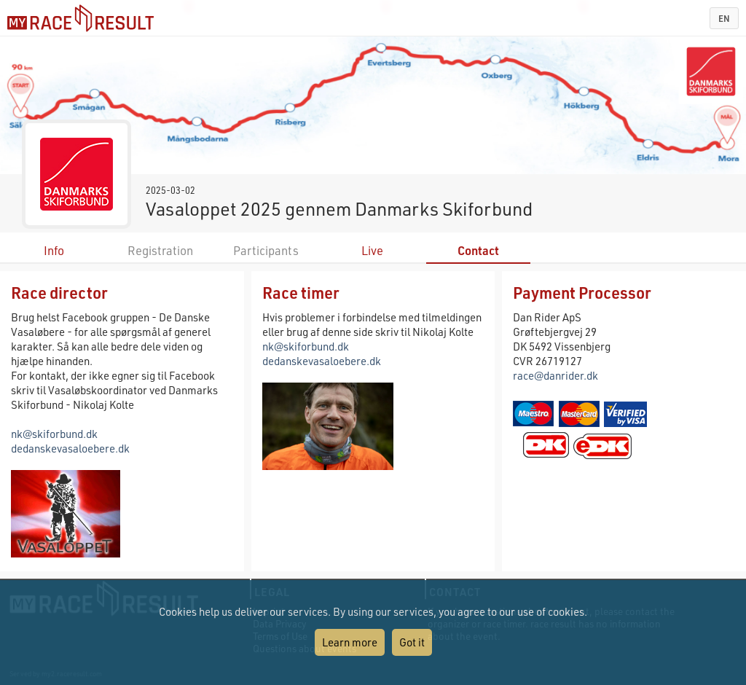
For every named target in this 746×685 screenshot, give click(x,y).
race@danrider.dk (555, 375)
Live (372, 250)
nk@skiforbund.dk (54, 433)
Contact (478, 250)
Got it (412, 642)
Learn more (349, 642)
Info (54, 250)
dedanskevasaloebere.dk (70, 448)
